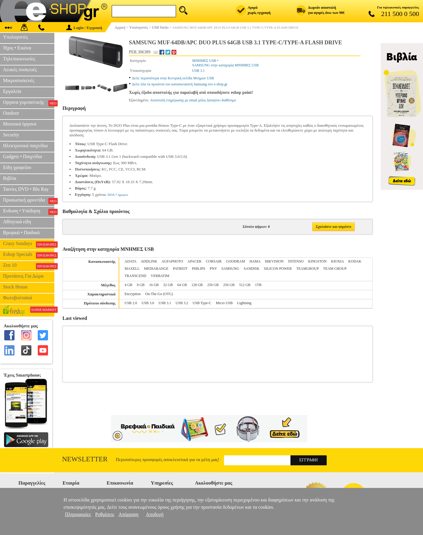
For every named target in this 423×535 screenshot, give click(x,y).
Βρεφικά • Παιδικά (21, 232)
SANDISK (251, 268)
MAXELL (132, 268)
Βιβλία (9, 178)
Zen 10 (28, 266)
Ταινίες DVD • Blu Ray (26, 189)
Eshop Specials (28, 255)
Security (11, 134)
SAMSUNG (230, 268)
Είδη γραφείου (17, 167)
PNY (213, 268)
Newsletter (85, 459)
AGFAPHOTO (172, 261)
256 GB (229, 285)
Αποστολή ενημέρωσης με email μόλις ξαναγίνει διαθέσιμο (193, 100)
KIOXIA (337, 261)
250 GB (213, 285)
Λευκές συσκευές (20, 69)
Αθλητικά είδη (17, 221)
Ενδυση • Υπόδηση (28, 211)
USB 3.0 (148, 303)
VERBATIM (160, 276)
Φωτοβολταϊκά (17, 297)
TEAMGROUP (307, 268)
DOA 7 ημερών (117, 194)
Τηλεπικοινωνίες (19, 58)
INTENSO (295, 261)
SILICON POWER (278, 268)
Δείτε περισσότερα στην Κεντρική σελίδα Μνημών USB (173, 78)
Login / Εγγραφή (84, 27)
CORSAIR (214, 261)
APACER (194, 261)
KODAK (354, 261)
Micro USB (224, 303)
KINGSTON (317, 261)
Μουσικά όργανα (19, 123)
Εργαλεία (12, 91)
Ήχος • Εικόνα (17, 47)
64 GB (182, 285)
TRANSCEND (135, 276)
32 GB (168, 285)
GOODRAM (235, 261)
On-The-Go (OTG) (159, 294)
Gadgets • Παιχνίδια (22, 156)
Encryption (133, 294)
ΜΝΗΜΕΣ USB (204, 61)
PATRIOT (180, 268)
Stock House (15, 286)
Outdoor (11, 113)
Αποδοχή (155, 514)
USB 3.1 (198, 70)
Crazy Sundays (28, 244)
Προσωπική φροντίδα (28, 200)
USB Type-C (202, 303)
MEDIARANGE (156, 268)
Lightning (244, 303)
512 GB (245, 285)
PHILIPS (198, 268)
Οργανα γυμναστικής (28, 103)
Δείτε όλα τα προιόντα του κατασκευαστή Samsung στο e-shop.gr (180, 84)
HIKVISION (274, 261)
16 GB (154, 285)
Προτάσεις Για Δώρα (23, 276)
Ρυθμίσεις (104, 514)
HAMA (254, 261)
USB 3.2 (182, 303)
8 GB (141, 285)
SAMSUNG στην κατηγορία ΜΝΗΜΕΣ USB (225, 65)
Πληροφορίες (78, 514)
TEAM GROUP (334, 268)
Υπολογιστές (15, 37)
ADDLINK (149, 261)
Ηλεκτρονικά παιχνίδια (25, 145)
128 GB (197, 285)
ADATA (130, 261)
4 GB (129, 285)
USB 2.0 (131, 303)
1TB (258, 285)
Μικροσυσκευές (18, 80)
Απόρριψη (129, 514)
